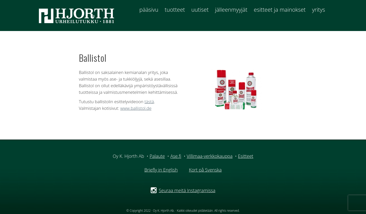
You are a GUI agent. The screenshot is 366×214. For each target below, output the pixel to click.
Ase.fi (175, 156)
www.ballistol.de (135, 108)
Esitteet (245, 156)
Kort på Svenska (205, 169)
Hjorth (80, 15)
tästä (149, 101)
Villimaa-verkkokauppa (209, 156)
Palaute (157, 156)
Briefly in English (161, 169)
